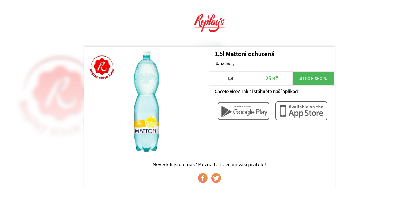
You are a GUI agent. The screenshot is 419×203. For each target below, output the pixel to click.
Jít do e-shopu (313, 78)
